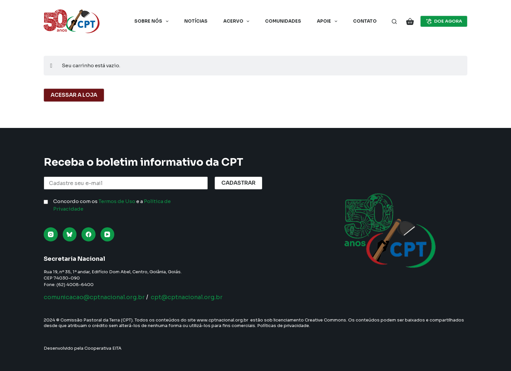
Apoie (328, 21)
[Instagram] (51, 234)
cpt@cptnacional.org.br (190, 297)
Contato (365, 21)
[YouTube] (107, 234)
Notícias (196, 21)
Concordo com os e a (112, 205)
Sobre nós (152, 21)
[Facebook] (88, 234)
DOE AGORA (444, 21)
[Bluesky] (70, 234)
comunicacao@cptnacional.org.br (96, 297)
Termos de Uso (117, 201)
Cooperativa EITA (103, 348)
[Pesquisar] (394, 21)
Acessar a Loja (74, 95)
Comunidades (283, 21)
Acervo (237, 21)
